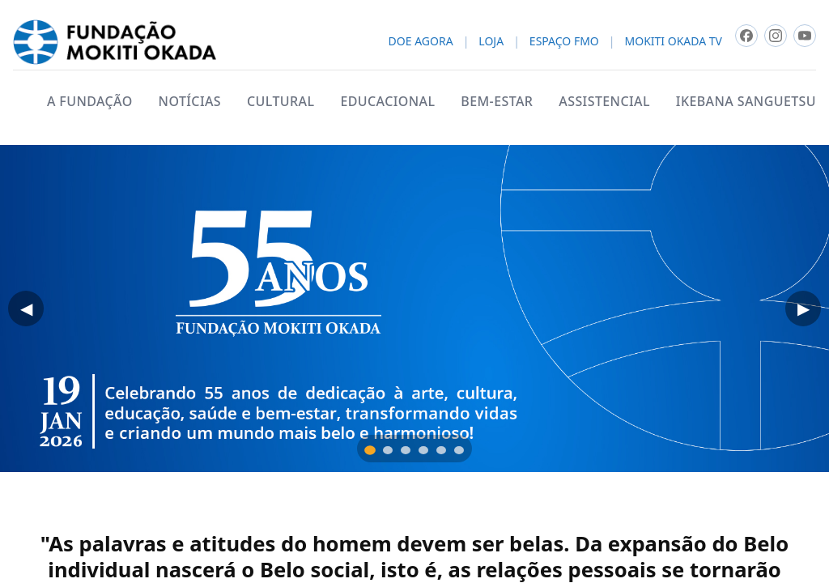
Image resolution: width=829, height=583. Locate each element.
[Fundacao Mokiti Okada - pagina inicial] (114, 42)
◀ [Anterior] (26, 308)
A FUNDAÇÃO (90, 101)
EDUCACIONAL (387, 101)
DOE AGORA (421, 42)
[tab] (370, 450)
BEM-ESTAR (497, 101)
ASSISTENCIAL (604, 101)
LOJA (491, 42)
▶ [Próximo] (803, 308)
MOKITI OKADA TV (673, 42)
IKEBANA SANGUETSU (746, 101)
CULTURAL (280, 101)
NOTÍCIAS (190, 101)
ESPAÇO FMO (564, 42)
